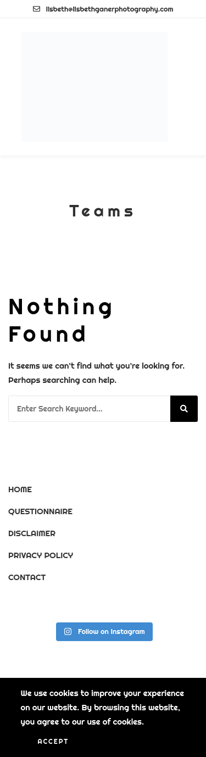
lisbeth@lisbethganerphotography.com (103, 8)
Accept (53, 741)
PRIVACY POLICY (40, 555)
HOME (20, 489)
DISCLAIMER (31, 533)
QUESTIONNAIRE (40, 511)
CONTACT (27, 577)
